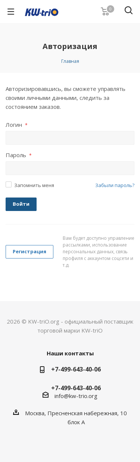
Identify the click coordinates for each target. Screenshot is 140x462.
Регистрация (29, 251)
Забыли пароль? (114, 185)
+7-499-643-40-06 (76, 369)
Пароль (19, 155)
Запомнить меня (34, 185)
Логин (17, 124)
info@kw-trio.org (76, 396)
